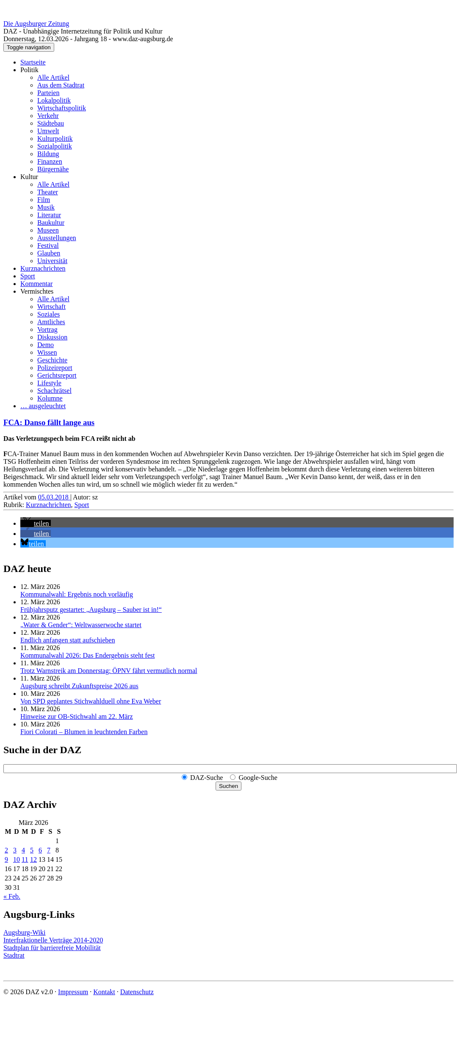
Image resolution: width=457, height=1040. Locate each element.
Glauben (48, 253)
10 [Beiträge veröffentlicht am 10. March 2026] (16, 859)
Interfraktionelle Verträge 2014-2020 (53, 940)
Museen (48, 230)
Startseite (33, 62)
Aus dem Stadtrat (60, 85)
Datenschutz (137, 991)
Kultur (29, 176)
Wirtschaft (51, 306)
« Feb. (11, 896)
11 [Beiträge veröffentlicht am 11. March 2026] (25, 859)
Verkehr (48, 115)
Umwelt (48, 131)
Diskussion (52, 337)
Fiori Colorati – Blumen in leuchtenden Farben (83, 731)
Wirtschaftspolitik (61, 108)
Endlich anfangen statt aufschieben (67, 640)
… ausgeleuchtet (43, 405)
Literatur (49, 215)
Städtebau (50, 123)
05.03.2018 (54, 497)
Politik (29, 69)
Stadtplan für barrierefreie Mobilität (52, 947)
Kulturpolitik (55, 138)
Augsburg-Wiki (24, 932)
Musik (46, 207)
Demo (45, 344)
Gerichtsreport (56, 375)
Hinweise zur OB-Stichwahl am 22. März (76, 716)
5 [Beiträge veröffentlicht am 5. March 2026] (31, 850)
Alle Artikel (53, 77)
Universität (52, 260)
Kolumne (50, 398)
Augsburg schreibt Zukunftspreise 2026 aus (79, 686)
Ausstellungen (56, 237)
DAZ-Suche (206, 777)
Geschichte (52, 360)
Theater (47, 192)
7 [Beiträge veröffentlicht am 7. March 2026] (48, 850)
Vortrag (47, 329)
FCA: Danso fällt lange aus (48, 422)
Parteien (48, 92)
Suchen (228, 786)
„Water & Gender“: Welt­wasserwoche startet (80, 624)
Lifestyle (49, 383)
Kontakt (104, 991)
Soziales (48, 314)
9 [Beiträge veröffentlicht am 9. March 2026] (6, 859)
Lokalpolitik (54, 100)
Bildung (48, 153)
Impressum (73, 991)
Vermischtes (36, 291)
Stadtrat (14, 955)
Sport (27, 276)
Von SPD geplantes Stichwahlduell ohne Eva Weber (90, 701)
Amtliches (51, 321)
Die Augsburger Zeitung (36, 23)
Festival (48, 245)
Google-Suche (257, 777)
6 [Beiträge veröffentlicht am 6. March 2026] (40, 850)
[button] (35, 523)
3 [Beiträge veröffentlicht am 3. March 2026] (15, 850)
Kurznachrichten (43, 268)
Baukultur (50, 222)
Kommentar (36, 283)
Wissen (47, 352)
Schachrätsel (54, 390)
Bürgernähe (53, 169)
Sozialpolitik (54, 146)
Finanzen (49, 161)
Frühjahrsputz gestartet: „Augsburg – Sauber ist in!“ (91, 609)
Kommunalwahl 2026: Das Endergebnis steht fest (87, 655)
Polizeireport (54, 367)
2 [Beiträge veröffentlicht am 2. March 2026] (6, 850)
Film (43, 199)
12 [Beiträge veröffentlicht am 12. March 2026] (33, 859)
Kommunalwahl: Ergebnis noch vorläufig (76, 594)
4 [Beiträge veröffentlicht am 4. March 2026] (23, 850)
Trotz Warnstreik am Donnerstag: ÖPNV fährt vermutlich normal (108, 670)
